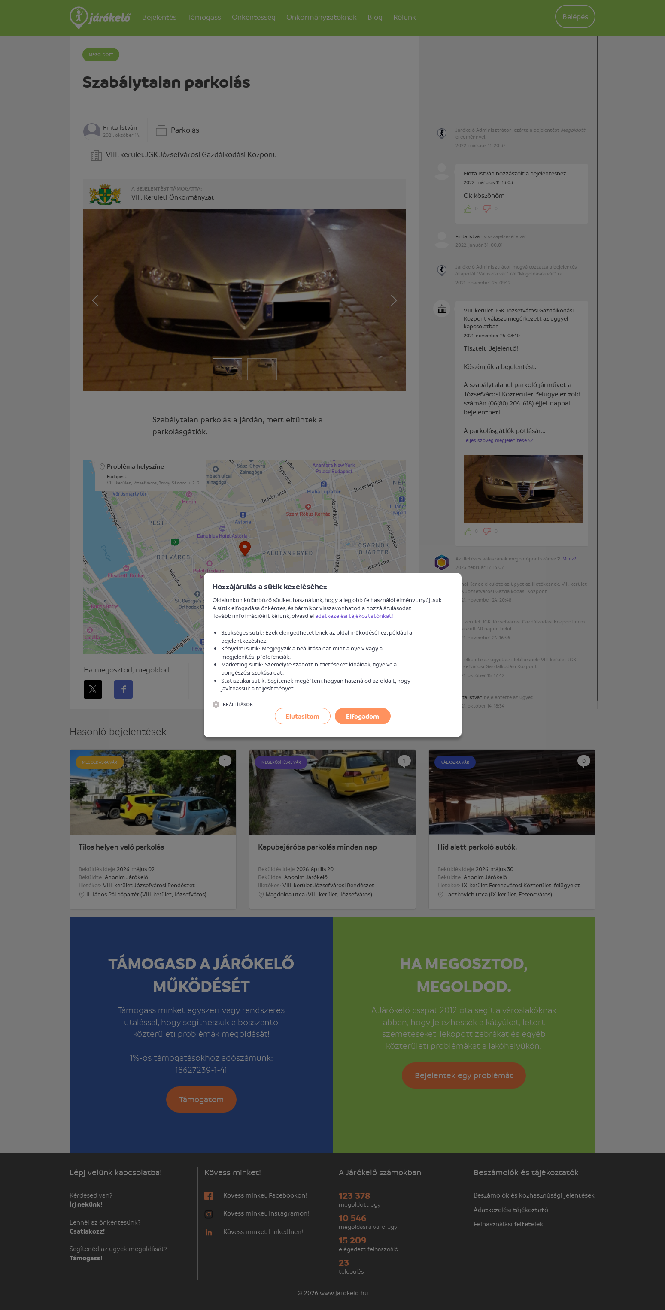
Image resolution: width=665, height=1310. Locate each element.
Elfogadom (362, 716)
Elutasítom (302, 716)
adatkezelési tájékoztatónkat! (354, 615)
